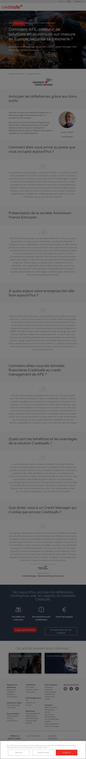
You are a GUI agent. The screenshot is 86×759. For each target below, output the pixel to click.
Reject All (18, 752)
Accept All (66, 752)
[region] (43, 750)
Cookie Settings (43, 752)
